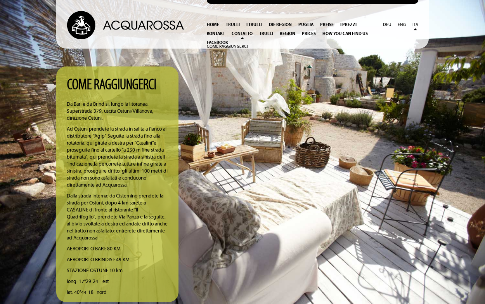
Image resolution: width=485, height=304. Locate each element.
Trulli (233, 24)
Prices (309, 33)
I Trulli (254, 24)
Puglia (306, 24)
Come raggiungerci (227, 46)
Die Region (280, 24)
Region (287, 33)
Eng (402, 25)
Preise (327, 24)
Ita (415, 25)
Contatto (242, 33)
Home (213, 24)
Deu (387, 25)
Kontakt (216, 33)
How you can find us (345, 33)
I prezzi (348, 24)
